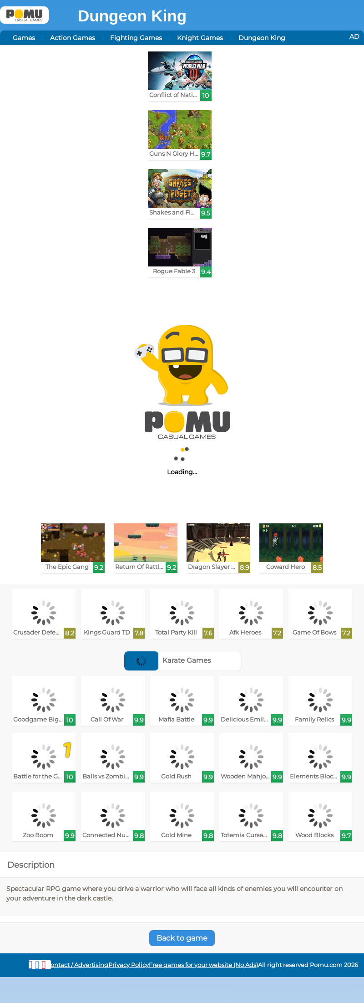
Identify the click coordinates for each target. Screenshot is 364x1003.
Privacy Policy (128, 965)
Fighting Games (136, 38)
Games (24, 38)
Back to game (182, 938)
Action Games (72, 38)
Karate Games (167, 660)
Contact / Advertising (77, 965)
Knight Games (200, 38)
